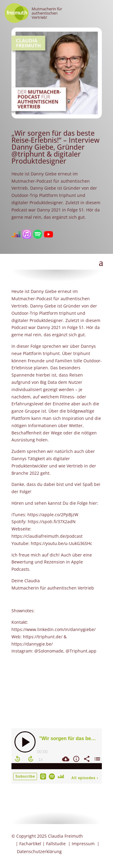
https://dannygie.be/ (32, 644)
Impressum (83, 843)
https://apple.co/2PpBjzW (52, 514)
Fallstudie (56, 843)
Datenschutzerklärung (39, 851)
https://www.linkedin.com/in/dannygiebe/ (53, 629)
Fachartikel (30, 843)
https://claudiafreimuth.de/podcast (47, 536)
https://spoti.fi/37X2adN (52, 521)
